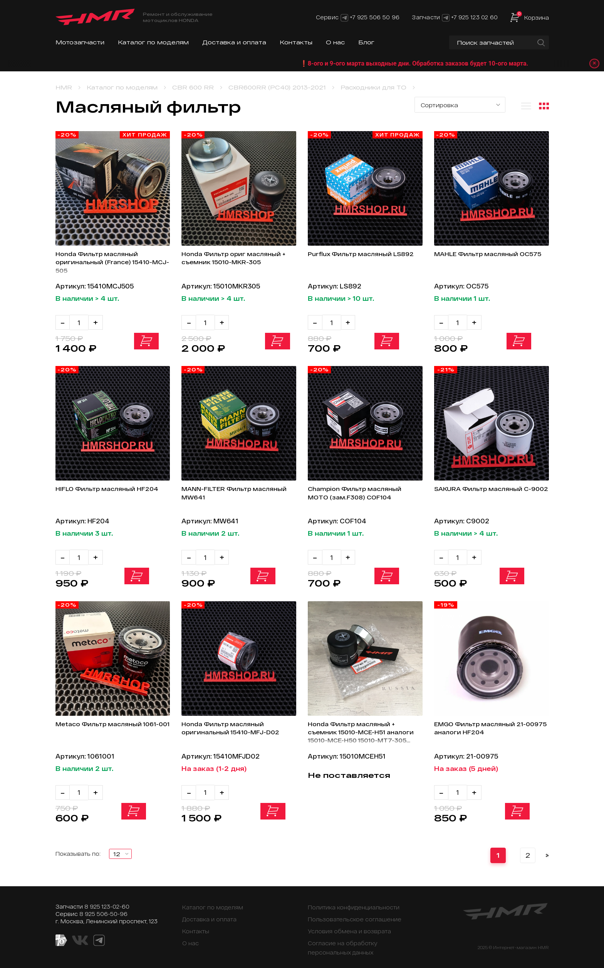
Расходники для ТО (373, 87)
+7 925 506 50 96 (374, 17)
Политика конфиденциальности (353, 901)
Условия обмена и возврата (349, 925)
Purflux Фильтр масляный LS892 (354, 258)
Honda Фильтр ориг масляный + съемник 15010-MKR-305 (236, 258)
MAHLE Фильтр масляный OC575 (481, 258)
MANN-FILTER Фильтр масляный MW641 (220, 491)
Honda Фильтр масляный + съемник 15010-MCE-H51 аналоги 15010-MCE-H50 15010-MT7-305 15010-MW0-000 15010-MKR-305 (363, 730)
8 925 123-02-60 (106, 900)
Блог (366, 42)
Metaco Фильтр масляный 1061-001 (103, 724)
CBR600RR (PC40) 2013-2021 (277, 87)
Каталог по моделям (153, 42)
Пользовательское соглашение (354, 913)
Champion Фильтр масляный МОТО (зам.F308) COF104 (360, 491)
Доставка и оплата (234, 42)
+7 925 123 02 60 (474, 17)
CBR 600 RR (193, 87)
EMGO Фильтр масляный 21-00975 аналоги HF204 (485, 724)
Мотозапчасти (79, 42)
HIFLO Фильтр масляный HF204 (99, 491)
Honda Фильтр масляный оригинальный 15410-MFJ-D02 (235, 724)
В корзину (148, 343)
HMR (63, 87)
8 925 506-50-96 (103, 907)
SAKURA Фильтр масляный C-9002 (488, 491)
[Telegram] (344, 17)
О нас (335, 42)
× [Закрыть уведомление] (593, 63)
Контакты (296, 42)
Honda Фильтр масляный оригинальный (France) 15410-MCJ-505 (109, 263)
